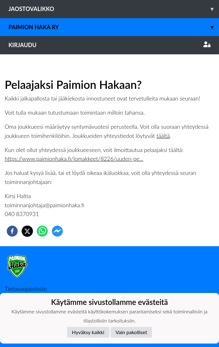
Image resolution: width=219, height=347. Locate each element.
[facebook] (12, 231)
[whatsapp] (42, 231)
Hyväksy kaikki (88, 332)
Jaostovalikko (113, 9)
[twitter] (27, 231)
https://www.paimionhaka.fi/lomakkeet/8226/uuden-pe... (74, 158)
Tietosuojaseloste (26, 288)
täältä (162, 135)
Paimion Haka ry (113, 27)
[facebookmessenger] (57, 231)
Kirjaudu (109, 44)
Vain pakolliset (131, 332)
